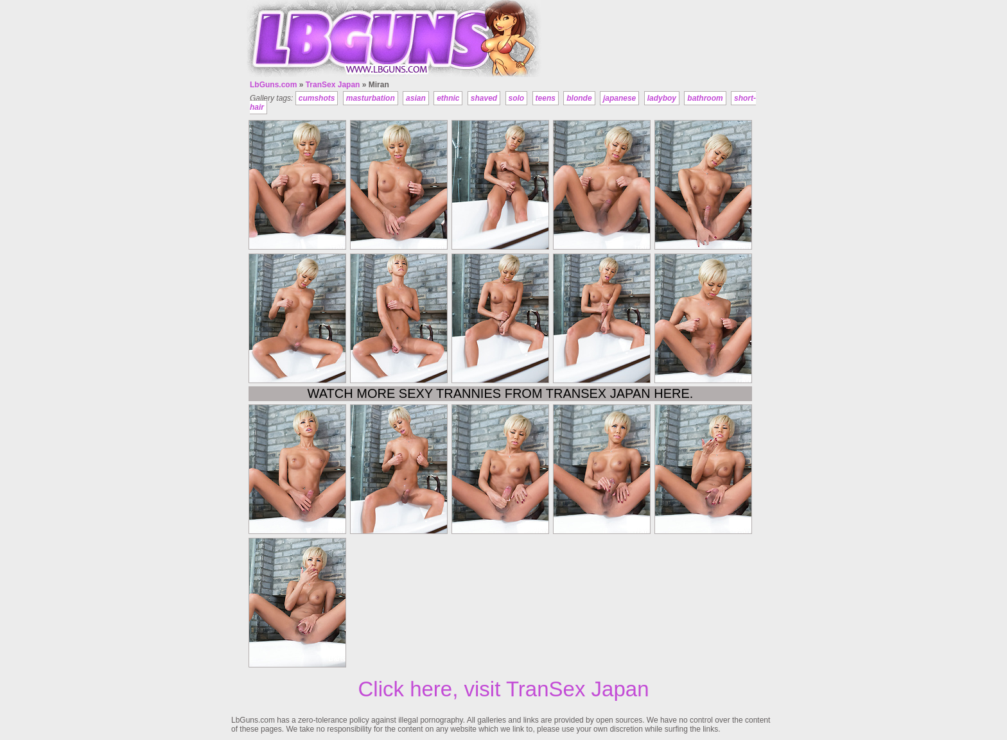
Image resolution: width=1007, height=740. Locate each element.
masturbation (370, 98)
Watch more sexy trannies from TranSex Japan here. (501, 393)
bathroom (704, 98)
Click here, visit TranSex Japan (503, 689)
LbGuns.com (273, 84)
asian (416, 98)
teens (546, 98)
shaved (484, 98)
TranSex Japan (333, 84)
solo (517, 98)
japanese (619, 98)
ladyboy (661, 98)
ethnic (448, 98)
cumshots (317, 98)
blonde (578, 98)
